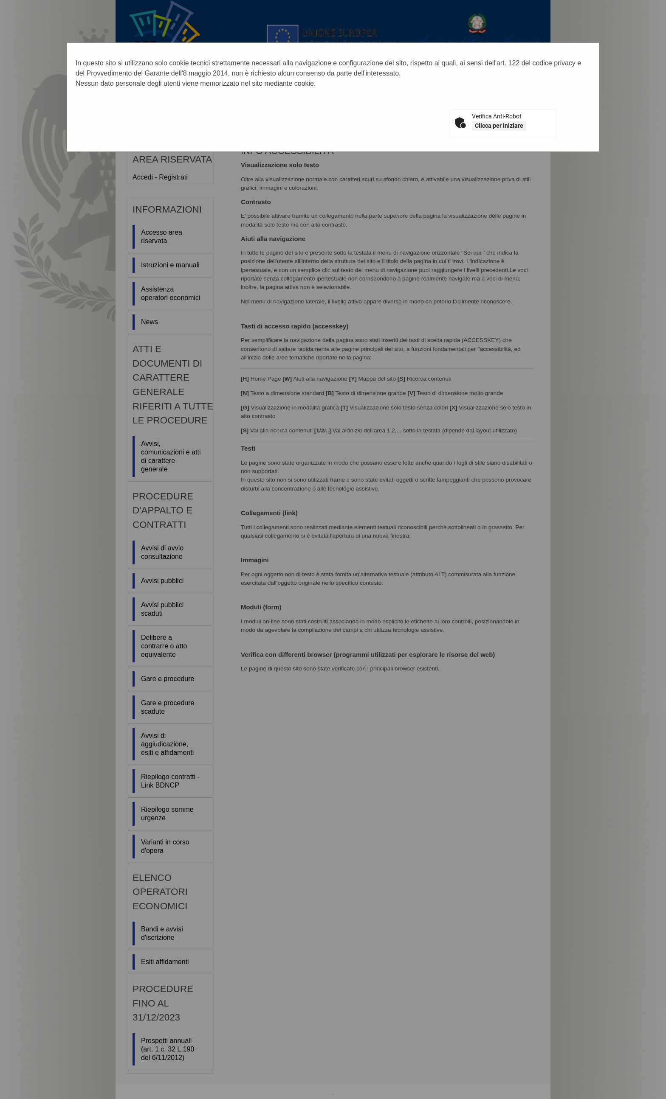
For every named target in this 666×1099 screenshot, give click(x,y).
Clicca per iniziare (499, 125)
